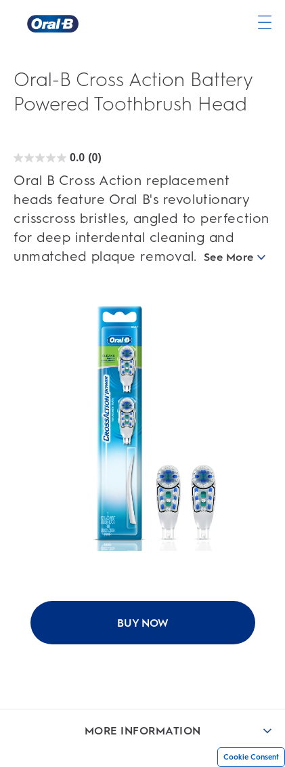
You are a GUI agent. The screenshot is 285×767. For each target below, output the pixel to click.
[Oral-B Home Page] (53, 24)
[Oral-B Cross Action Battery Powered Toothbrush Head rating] (58, 157)
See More (234, 257)
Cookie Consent (251, 757)
